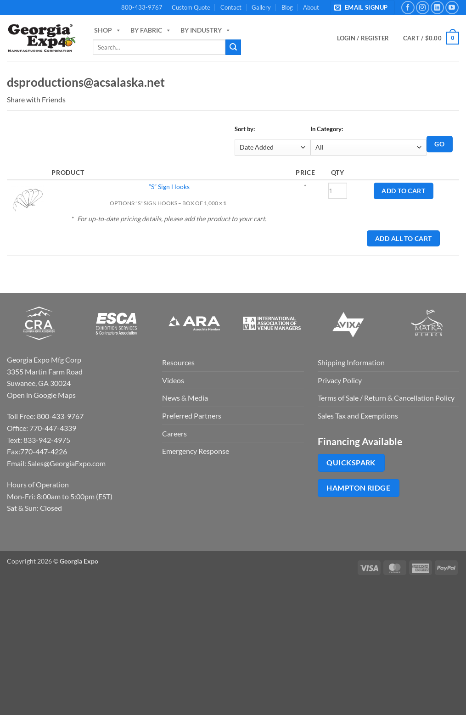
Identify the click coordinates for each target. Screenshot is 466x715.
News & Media (185, 397)
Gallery (261, 7)
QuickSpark (351, 462)
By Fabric (150, 30)
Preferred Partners (191, 415)
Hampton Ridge (358, 488)
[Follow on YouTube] (452, 7)
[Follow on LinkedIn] (437, 7)
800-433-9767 (142, 7)
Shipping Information (351, 362)
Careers (174, 433)
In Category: (326, 129)
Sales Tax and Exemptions (358, 415)
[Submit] (233, 47)
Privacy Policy (340, 380)
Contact (230, 7)
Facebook (81, 99)
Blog (287, 7)
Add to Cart (403, 191)
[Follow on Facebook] (408, 7)
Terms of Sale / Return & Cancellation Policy (386, 397)
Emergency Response (195, 451)
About (311, 7)
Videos (173, 380)
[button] (362, 7)
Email (71, 99)
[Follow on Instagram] (422, 7)
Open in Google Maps (41, 395)
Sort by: (245, 129)
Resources (178, 362)
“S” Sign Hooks (169, 186)
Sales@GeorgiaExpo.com (67, 463)
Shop (107, 30)
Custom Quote (191, 7)
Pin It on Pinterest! (100, 99)
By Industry (205, 30)
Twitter (91, 99)
